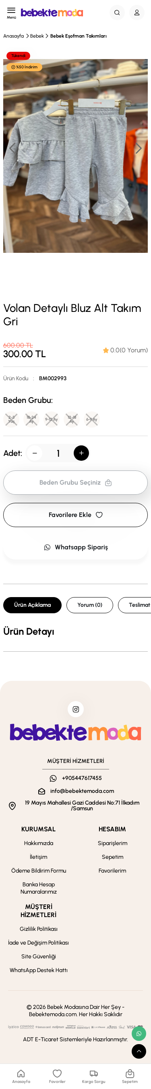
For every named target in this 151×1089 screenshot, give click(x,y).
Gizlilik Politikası (39, 929)
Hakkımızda (38, 843)
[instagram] (76, 709)
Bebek (37, 36)
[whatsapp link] (139, 1033)
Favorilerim (112, 870)
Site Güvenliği (38, 956)
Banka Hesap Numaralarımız (39, 888)
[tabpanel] (75, 631)
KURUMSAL (38, 829)
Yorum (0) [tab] (89, 605)
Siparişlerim (112, 843)
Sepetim (112, 857)
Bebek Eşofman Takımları (78, 36)
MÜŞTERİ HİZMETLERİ (38, 911)
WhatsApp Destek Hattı (39, 970)
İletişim (38, 857)
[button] (138, 148)
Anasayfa (13, 36)
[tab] (125, 350)
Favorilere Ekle (76, 515)
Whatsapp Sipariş (75, 547)
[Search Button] (117, 12)
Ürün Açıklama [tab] (32, 605)
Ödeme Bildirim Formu (38, 870)
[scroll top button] (139, 1051)
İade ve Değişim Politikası (38, 942)
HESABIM (112, 829)
